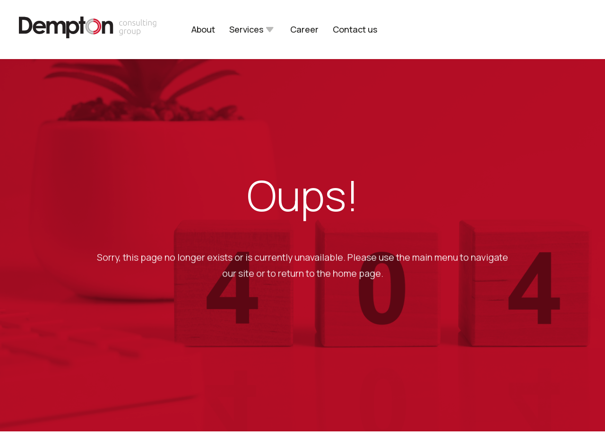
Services (246, 30)
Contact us (355, 30)
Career (304, 30)
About (203, 30)
